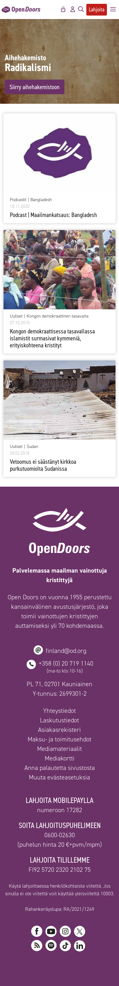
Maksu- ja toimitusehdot (59, 739)
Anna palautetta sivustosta (59, 768)
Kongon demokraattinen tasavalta (58, 316)
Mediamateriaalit (59, 749)
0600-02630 (59, 835)
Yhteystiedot (59, 711)
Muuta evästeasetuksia (59, 777)
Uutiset (16, 316)
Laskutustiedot (59, 720)
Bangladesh (41, 200)
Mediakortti (60, 758)
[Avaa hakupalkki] (81, 9)
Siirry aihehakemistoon (35, 87)
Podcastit (18, 200)
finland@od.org (66, 651)
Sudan (32, 446)
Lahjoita (96, 9)
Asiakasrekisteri (59, 730)
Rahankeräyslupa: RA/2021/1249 (59, 909)
